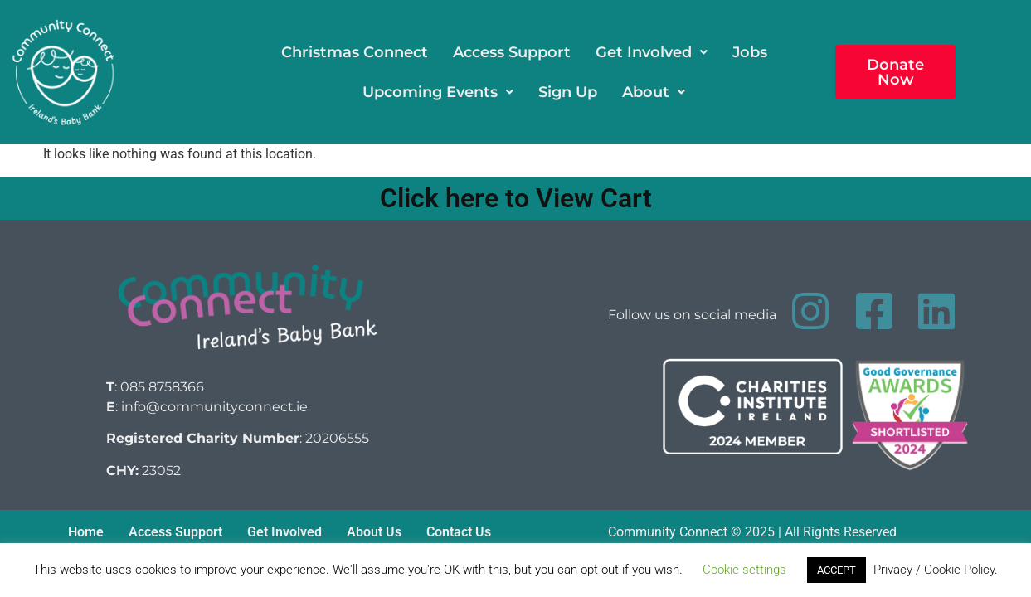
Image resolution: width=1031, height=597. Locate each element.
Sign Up (567, 92)
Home (86, 532)
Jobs (749, 52)
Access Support (512, 52)
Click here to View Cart (516, 198)
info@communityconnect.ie (214, 407)
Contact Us (458, 532)
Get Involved (652, 52)
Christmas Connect (354, 52)
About (653, 92)
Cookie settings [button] (744, 569)
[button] (651, 52)
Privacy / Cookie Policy (934, 569)
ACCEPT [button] (836, 570)
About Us (374, 532)
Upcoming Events (437, 92)
